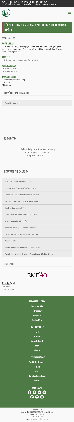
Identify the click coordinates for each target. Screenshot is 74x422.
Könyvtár (37, 350)
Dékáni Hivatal (10, 241)
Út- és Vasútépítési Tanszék (16, 221)
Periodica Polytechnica (37, 375)
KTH (37, 331)
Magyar (53, 4)
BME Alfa (37, 380)
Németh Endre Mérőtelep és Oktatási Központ (23, 247)
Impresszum (37, 409)
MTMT (37, 371)
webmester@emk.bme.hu (37, 419)
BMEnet (37, 366)
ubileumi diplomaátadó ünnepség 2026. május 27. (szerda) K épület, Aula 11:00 (37, 152)
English (45, 4)
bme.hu (4, 2)
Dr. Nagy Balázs (9, 71)
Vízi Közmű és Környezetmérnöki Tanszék (21, 234)
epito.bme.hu (14, 2)
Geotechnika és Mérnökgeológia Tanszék (21, 201)
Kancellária (37, 315)
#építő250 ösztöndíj (12, 103)
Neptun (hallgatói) (37, 341)
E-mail (18, 4)
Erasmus (37, 336)
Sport (37, 345)
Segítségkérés (37, 320)
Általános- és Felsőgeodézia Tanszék (19, 181)
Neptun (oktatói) (37, 306)
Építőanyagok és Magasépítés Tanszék (20, 60)
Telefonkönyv (28, 4)
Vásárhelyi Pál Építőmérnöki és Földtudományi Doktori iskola (29, 254)
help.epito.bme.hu (42, 2)
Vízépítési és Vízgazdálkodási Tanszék (20, 227)
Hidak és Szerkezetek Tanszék (17, 208)
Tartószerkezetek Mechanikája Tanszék (21, 214)
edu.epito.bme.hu (28, 2)
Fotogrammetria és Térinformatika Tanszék (22, 195)
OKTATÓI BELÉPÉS (7, 4)
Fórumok (6, 286)
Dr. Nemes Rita (9, 68)
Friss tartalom (8, 289)
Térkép (37, 4)
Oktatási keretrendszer (37, 362)
